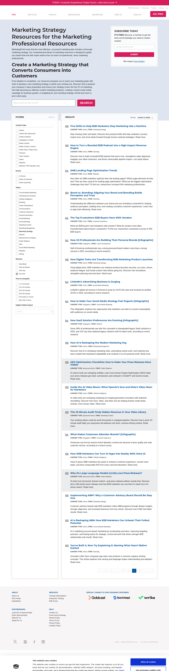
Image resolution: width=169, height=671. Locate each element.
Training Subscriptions (57, 596)
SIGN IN (118, 15)
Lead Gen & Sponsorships (22, 613)
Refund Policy (54, 618)
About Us (15, 596)
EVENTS (52, 15)
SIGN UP (137, 15)
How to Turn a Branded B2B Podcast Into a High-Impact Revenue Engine (108, 147)
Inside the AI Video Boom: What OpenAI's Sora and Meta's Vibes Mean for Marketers (111, 388)
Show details (38, 440)
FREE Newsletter (134, 8)
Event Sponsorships (19, 615)
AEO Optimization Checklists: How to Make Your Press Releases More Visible (110, 363)
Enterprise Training (56, 598)
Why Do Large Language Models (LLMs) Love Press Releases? (106, 473)
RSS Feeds (16, 598)
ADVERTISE (97, 15)
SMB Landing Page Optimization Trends (93, 170)
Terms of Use (54, 620)
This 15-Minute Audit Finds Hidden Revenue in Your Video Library (108, 412)
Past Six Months (24, 267)
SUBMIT (134, 54)
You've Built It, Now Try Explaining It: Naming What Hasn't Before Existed (108, 547)
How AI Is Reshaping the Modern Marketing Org (98, 342)
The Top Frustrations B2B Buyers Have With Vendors (101, 217)
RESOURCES (74, 15)
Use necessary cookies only (148, 430)
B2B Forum (53, 601)
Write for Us (16, 618)
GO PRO (158, 14)
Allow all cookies (148, 422)
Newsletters (16, 601)
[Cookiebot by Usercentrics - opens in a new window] (16, 440)
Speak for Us (17, 620)
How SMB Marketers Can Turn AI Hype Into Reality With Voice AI (108, 453)
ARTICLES (32, 15)
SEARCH (86, 103)
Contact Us (53, 613)
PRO (14, 15)
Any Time (22, 274)
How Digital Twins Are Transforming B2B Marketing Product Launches (111, 259)
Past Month (23, 264)
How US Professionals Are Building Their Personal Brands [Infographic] (111, 240)
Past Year (22, 270)
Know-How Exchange (57, 615)
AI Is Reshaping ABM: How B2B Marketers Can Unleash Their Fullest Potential (109, 521)
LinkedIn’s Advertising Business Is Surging (95, 281)
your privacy (139, 61)
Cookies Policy (55, 626)
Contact (161, 8)
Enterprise (145, 8)
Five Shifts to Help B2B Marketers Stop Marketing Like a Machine (108, 126)
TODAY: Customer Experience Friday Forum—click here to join (84, 2)
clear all (51, 117)
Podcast (154, 8)
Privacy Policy (54, 623)
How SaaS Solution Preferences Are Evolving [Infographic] (104, 320)
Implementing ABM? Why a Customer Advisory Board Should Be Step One (111, 496)
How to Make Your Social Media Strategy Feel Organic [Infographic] (109, 301)
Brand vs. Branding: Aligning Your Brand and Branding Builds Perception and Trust (106, 194)
